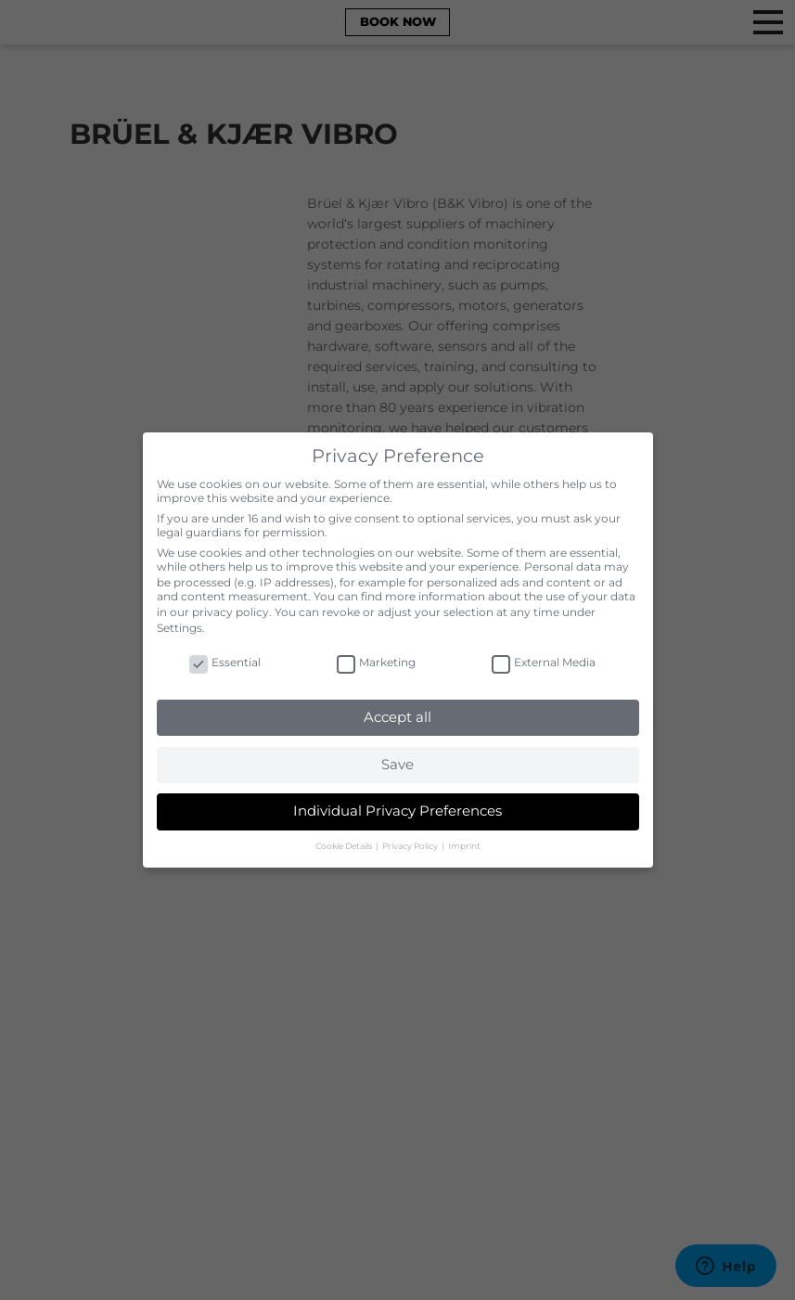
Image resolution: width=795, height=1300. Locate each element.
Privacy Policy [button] (411, 846)
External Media (544, 662)
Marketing (376, 662)
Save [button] (397, 764)
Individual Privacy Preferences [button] (397, 810)
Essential (225, 662)
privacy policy (230, 612)
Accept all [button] (397, 717)
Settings (179, 628)
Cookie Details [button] (344, 846)
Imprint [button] (464, 846)
